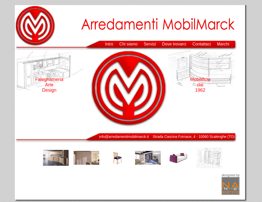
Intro (109, 44)
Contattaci (201, 44)
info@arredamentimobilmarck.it (124, 137)
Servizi (150, 44)
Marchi (223, 44)
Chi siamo (128, 44)
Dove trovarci (174, 44)
